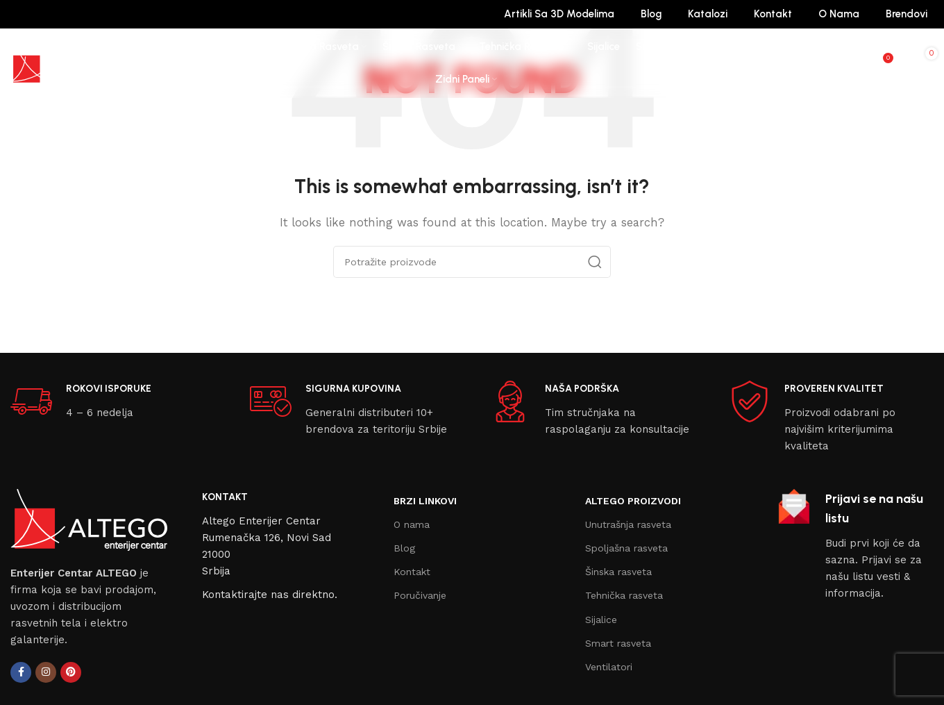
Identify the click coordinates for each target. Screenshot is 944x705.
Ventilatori (608, 666)
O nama (412, 524)
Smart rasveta (618, 643)
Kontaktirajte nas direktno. (269, 594)
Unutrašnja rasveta (628, 524)
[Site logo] (62, 62)
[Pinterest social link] (70, 672)
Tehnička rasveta (624, 595)
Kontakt (412, 571)
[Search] (853, 63)
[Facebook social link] (20, 672)
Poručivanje (420, 595)
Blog (404, 548)
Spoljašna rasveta (626, 548)
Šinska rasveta (618, 571)
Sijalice (601, 619)
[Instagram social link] (45, 672)
